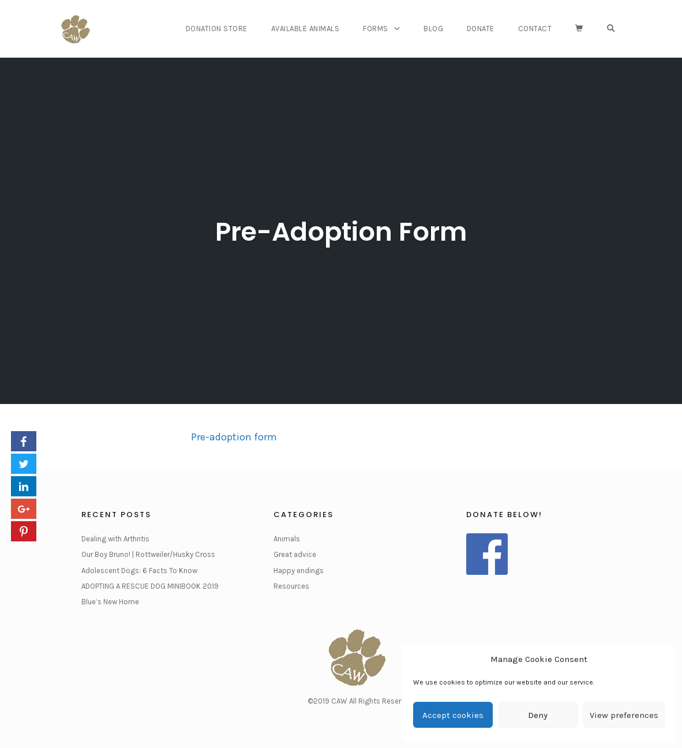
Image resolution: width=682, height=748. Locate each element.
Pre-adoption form (234, 437)
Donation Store (217, 28)
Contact (535, 28)
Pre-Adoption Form (341, 232)
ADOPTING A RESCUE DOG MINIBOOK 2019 (150, 586)
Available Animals (305, 28)
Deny (538, 715)
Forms (375, 28)
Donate (480, 28)
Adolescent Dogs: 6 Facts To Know (139, 570)
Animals (286, 538)
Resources (291, 586)
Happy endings (298, 570)
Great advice (294, 554)
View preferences (624, 715)
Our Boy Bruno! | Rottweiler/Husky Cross (148, 554)
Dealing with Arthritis (115, 538)
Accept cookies (453, 715)
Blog (433, 28)
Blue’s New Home (110, 601)
